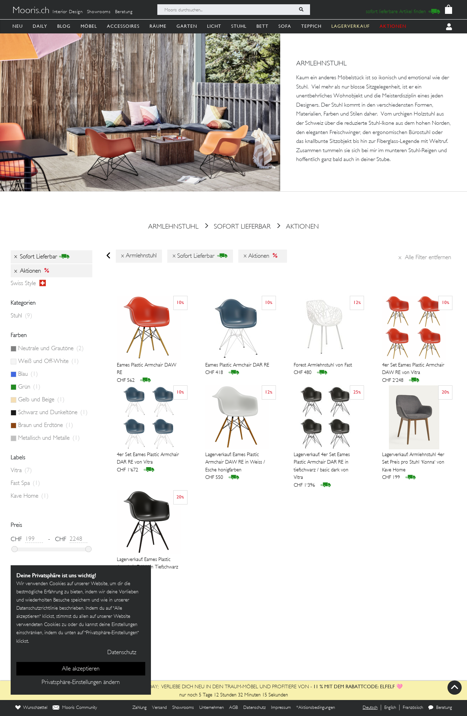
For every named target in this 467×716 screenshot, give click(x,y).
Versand (159, 708)
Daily (40, 26)
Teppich (311, 26)
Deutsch (370, 708)
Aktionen (295, 227)
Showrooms (99, 12)
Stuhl (238, 26)
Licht (214, 26)
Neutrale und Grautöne (51, 349)
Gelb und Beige (41, 400)
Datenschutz (254, 708)
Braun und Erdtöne (45, 425)
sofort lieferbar (235, 227)
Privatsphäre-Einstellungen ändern (81, 682)
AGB (233, 708)
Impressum (281, 708)
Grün (29, 387)
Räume (158, 26)
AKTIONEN (393, 26)
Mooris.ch (30, 11)
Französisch (413, 708)
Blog (64, 26)
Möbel (89, 26)
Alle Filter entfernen (424, 258)
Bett (262, 26)
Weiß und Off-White (48, 361)
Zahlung (139, 708)
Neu (17, 26)
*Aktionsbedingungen (315, 708)
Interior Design (68, 12)
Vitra (21, 471)
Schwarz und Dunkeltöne (53, 413)
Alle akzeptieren (80, 669)
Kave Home (30, 496)
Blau (28, 374)
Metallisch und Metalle (49, 438)
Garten (187, 26)
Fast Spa (25, 483)
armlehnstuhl (173, 227)
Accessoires (123, 26)
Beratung (124, 12)
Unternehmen (211, 708)
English (390, 708)
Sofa (284, 26)
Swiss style (28, 284)
